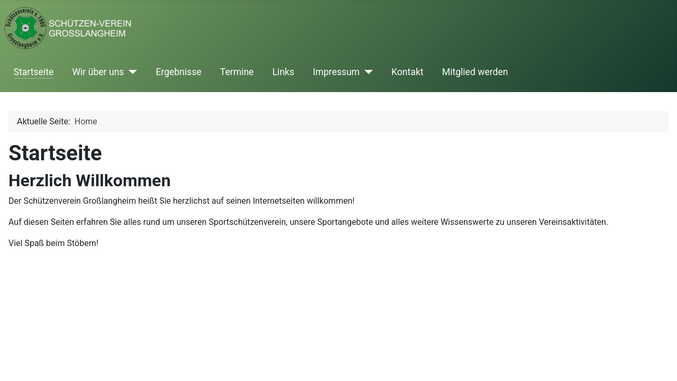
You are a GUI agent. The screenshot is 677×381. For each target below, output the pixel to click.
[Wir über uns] (130, 72)
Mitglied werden (475, 72)
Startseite (34, 72)
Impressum (336, 72)
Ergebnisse (178, 72)
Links (283, 72)
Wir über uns (98, 72)
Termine (237, 72)
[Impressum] (366, 72)
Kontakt (407, 72)
